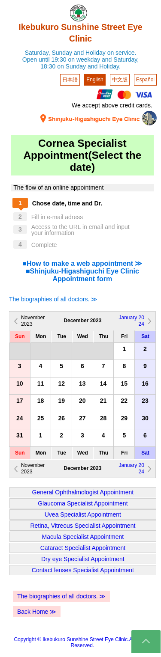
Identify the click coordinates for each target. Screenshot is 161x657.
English (94, 80)
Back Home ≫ (36, 611)
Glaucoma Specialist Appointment (83, 503)
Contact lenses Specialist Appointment (83, 570)
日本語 (70, 80)
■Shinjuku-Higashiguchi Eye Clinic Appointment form (82, 275)
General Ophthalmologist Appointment (83, 492)
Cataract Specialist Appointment (82, 547)
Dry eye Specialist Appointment (83, 559)
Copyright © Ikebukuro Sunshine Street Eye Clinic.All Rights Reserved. (82, 642)
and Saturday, (120, 59)
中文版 (120, 80)
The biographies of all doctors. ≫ (53, 299)
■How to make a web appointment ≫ (82, 263)
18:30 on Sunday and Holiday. (80, 66)
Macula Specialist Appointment (83, 536)
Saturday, (37, 52)
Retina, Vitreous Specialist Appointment (82, 525)
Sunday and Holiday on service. (94, 52)
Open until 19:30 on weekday (61, 59)
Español (145, 80)
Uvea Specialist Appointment (83, 514)
